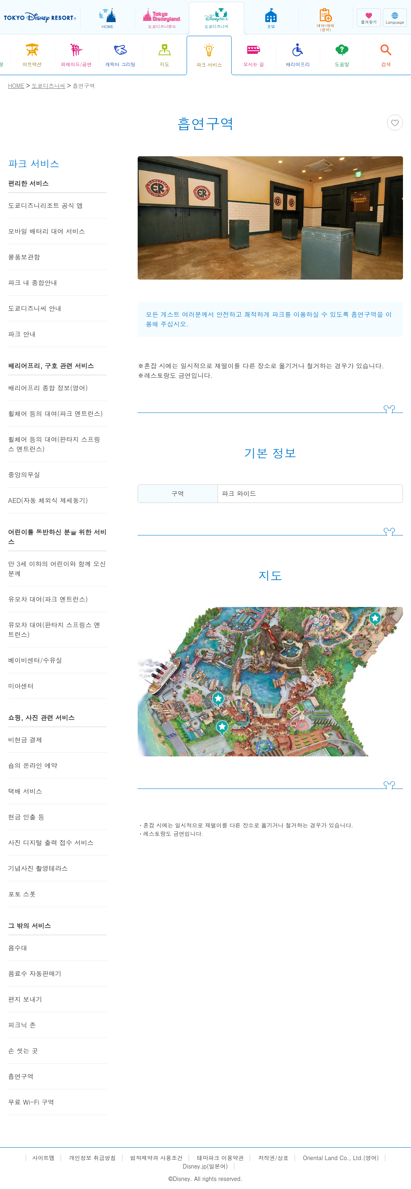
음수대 (17, 947)
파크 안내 (22, 334)
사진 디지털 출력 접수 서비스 (51, 842)
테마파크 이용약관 (220, 1157)
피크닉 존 (22, 1025)
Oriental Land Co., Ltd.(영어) (341, 1157)
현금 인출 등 (26, 816)
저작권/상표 (273, 1157)
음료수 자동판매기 (34, 973)
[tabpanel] (270, 223)
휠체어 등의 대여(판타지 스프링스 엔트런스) (54, 444)
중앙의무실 (24, 474)
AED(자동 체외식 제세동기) (48, 500)
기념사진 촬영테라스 (38, 868)
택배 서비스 (25, 791)
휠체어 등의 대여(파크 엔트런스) (55, 413)
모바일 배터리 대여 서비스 (46, 231)
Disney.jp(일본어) (205, 1166)
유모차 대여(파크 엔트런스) (48, 599)
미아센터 (21, 686)
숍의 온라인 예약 (32, 765)
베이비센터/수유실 (35, 660)
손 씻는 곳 (23, 1050)
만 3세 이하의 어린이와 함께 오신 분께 (57, 568)
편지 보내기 (25, 999)
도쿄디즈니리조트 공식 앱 (45, 205)
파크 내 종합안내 (32, 282)
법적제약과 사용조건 (156, 1157)
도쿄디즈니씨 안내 (34, 308)
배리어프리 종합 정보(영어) (48, 387)
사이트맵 (43, 1157)
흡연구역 (21, 1076)
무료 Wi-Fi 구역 (31, 1102)
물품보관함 (24, 256)
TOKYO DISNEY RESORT (40, 17)
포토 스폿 (22, 894)
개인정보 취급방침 (92, 1157)
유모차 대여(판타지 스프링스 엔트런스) (54, 629)
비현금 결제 (25, 739)
